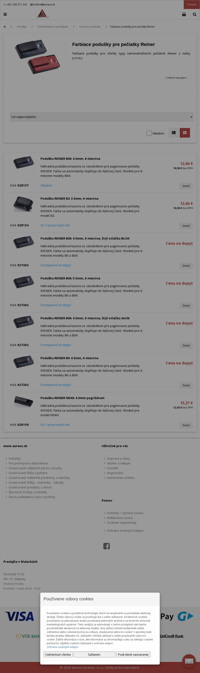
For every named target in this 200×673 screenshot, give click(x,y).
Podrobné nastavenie (133, 654)
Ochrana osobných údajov (62, 647)
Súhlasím (94, 654)
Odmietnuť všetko (58, 654)
